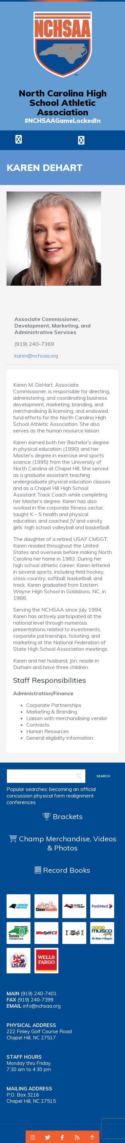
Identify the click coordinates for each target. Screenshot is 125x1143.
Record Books (62, 870)
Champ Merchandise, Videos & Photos (67, 843)
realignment (80, 795)
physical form (49, 795)
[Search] (46, 776)
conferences (21, 802)
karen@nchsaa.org (36, 355)
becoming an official (72, 789)
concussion (19, 795)
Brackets (63, 816)
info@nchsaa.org (42, 1006)
